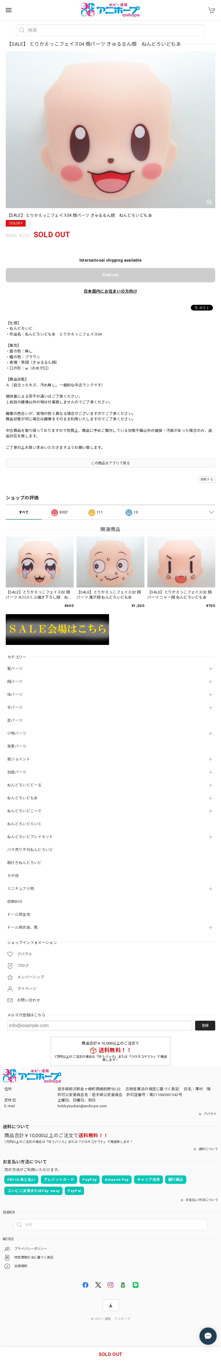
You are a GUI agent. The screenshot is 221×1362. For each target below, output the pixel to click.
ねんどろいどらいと (24, 824)
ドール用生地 (18, 914)
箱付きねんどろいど (24, 863)
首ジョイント (18, 759)
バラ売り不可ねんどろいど (30, 850)
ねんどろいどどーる (24, 785)
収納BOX (14, 901)
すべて (24, 512)
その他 (13, 875)
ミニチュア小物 (20, 888)
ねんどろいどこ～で (24, 811)
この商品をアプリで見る (110, 463)
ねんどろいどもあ (22, 798)
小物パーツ (16, 733)
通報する (206, 479)
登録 (205, 1026)
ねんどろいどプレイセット (30, 837)
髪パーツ (14, 668)
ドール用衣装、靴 (22, 927)
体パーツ (14, 694)
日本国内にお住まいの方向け (110, 291)
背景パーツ (16, 746)
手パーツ (14, 707)
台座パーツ (16, 772)
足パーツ (14, 720)
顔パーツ (14, 681)
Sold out (110, 275)
